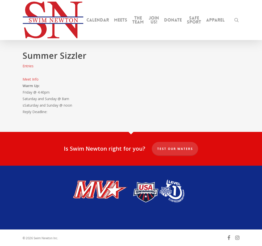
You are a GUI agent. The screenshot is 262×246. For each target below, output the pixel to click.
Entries (28, 66)
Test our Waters (175, 149)
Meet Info (31, 79)
